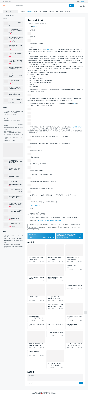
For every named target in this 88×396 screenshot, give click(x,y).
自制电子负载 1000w (33, 229)
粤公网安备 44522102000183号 (48, 393)
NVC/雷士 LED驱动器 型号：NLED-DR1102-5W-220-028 (15, 88)
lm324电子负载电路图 (43, 224)
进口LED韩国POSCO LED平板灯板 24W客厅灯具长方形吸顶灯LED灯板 (15, 75)
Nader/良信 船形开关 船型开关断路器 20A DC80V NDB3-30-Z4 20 (16, 24)
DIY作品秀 (31, 23)
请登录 (78, 1)
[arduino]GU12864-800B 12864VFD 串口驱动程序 (54, 297)
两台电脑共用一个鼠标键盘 (9, 140)
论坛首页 (51, 11)
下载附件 (32, 205)
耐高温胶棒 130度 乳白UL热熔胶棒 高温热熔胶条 (15, 81)
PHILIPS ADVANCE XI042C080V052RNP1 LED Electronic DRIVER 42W (14, 168)
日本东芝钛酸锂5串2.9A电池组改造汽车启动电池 (36, 258)
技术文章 (29, 11)
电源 (74, 103)
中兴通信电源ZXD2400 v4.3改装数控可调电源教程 (74, 258)
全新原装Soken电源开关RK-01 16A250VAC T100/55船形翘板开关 (15, 191)
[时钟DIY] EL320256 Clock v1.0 (55, 332)
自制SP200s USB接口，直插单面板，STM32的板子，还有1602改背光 (55, 305)
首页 (3, 15)
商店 (57, 11)
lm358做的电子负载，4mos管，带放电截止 (54, 258)
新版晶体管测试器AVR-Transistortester (72, 325)
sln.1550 (35, 26)
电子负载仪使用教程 (75, 224)
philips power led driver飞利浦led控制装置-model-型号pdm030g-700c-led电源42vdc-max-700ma (16, 39)
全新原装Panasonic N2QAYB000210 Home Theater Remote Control (15, 161)
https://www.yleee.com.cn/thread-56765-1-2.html (49, 220)
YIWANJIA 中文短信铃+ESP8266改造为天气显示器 (36, 317)
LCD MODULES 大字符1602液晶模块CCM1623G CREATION (15, 61)
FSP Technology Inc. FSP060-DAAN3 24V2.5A (15, 224)
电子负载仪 (65, 224)
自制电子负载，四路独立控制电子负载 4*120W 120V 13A (74, 317)
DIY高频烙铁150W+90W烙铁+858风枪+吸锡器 (55, 278)
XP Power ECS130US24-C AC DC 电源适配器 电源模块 (15, 217)
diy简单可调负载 (32, 224)
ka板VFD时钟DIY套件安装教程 (55, 324)
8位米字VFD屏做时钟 (34, 351)
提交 (81, 382)
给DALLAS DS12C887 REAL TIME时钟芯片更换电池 (55, 364)
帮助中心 (45, 11)
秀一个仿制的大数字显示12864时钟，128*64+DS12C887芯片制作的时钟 (74, 344)
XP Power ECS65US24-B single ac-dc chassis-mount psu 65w (15, 204)
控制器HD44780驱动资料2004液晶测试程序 (13, 244)
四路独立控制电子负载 (55, 224)
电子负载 (47, 49)
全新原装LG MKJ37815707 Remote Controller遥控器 (14, 175)
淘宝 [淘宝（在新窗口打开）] (49, 51)
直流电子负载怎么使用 (52, 227)
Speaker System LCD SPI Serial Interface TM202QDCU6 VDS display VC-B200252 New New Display (15, 101)
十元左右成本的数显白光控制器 (74, 285)
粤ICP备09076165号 (36, 393)
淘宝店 (61, 11)
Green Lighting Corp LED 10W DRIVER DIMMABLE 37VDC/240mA (15, 47)
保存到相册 (37, 205)
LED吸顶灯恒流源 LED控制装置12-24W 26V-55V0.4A (15, 68)
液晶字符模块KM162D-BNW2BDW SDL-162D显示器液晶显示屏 (15, 31)
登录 (28, 382)
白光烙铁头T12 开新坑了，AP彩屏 (74, 266)
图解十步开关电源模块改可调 (10, 114)
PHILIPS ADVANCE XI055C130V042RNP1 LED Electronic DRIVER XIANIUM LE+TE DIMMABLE (15, 183)
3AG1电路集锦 (37, 11)
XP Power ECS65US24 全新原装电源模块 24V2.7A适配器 (15, 210)
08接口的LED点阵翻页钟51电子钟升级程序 (13, 238)
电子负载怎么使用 (32, 227)
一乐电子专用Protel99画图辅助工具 (36, 325)
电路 (60, 89)
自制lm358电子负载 (76, 227)
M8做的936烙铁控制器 (34, 296)
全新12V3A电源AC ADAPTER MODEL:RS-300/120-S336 (15, 93)
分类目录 (23, 11)
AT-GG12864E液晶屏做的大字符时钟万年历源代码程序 (36, 344)
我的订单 (67, 11)
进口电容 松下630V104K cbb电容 (15, 54)
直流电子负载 (42, 227)
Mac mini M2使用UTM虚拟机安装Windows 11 (13, 134)
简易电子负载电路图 (64, 227)
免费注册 (82, 1)
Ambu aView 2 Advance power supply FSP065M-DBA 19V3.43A (15, 198)
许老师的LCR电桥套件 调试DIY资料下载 (36, 278)
